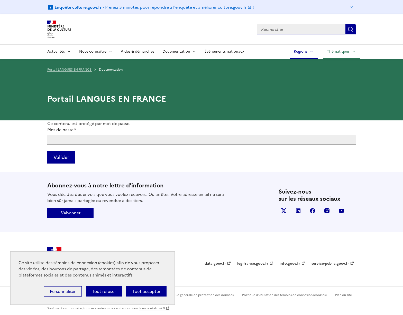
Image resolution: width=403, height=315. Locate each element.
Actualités (56, 51)
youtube (341, 211)
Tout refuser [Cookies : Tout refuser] (104, 291)
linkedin (298, 211)
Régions (300, 51)
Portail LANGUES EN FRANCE (69, 69)
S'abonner (70, 213)
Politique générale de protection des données (200, 295)
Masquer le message (351, 7)
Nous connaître (92, 51)
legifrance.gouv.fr (252, 263)
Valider (61, 157)
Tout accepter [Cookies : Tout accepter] (146, 291)
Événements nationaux (224, 51)
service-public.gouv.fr (330, 263)
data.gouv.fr (215, 263)
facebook (312, 211)
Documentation (176, 51)
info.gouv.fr (290, 263)
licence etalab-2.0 (152, 308)
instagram (327, 211)
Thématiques (338, 51)
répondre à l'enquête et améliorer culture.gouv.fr (198, 7)
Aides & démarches (137, 51)
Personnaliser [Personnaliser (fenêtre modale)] (63, 291)
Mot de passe (61, 130)
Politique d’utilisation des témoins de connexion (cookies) (284, 295)
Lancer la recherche (350, 29)
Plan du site (343, 295)
